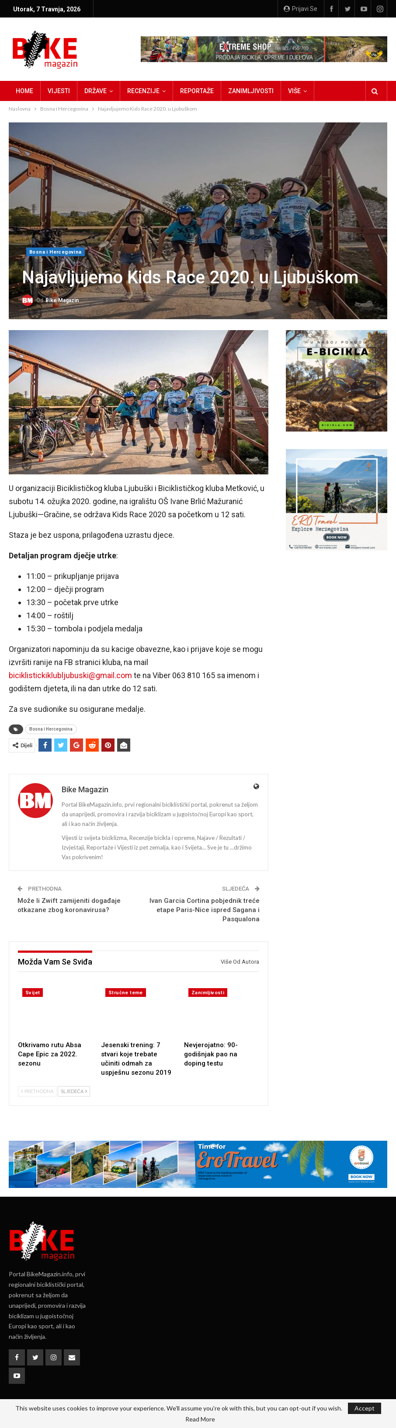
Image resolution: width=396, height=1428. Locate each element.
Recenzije (143, 90)
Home (24, 90)
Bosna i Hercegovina (55, 252)
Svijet (32, 993)
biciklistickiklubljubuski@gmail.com (70, 675)
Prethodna (37, 1091)
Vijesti (59, 90)
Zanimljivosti (251, 90)
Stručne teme (125, 993)
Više (294, 90)
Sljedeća (74, 1091)
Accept (364, 1408)
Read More (200, 1419)
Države (95, 90)
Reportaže (197, 90)
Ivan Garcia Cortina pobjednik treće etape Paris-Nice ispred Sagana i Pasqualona (204, 910)
